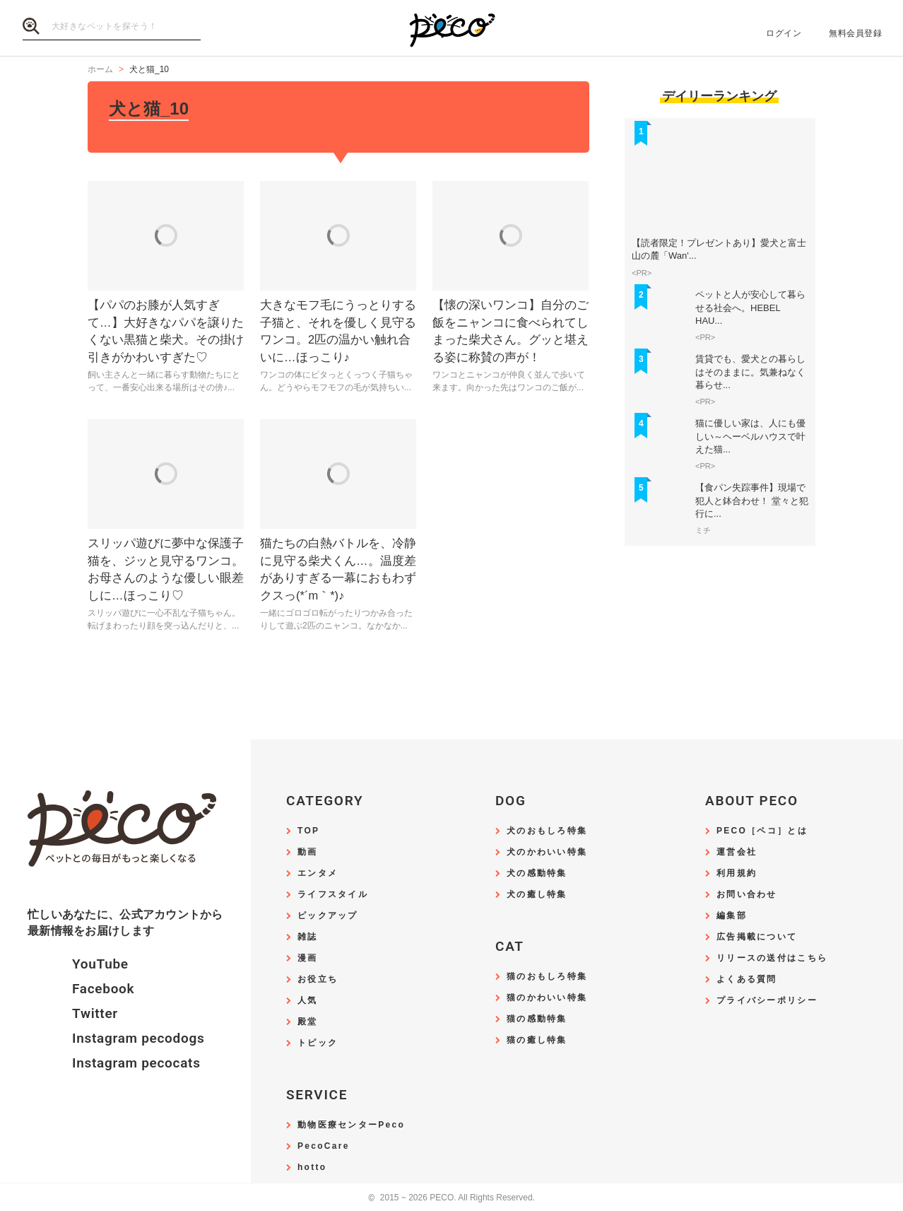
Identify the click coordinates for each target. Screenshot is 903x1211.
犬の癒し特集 (537, 894)
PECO (451, 28)
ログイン (783, 33)
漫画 (307, 958)
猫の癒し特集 (537, 1040)
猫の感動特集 (537, 1019)
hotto (311, 1167)
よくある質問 (746, 979)
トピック (317, 1043)
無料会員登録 (855, 33)
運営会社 (736, 852)
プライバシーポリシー (767, 1000)
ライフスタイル (332, 894)
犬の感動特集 (537, 873)
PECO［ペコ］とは (762, 831)
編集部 (731, 915)
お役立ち (317, 979)
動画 (307, 852)
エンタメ (317, 873)
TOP (308, 831)
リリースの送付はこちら (771, 958)
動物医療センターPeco (351, 1125)
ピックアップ (327, 915)
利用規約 (736, 873)
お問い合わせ (746, 894)
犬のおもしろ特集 (547, 831)
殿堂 (307, 1021)
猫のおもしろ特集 (547, 976)
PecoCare (323, 1146)
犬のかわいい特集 (547, 852)
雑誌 (307, 937)
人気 (307, 1000)
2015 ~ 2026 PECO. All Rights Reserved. (451, 1198)
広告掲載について (756, 937)
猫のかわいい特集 (547, 997)
